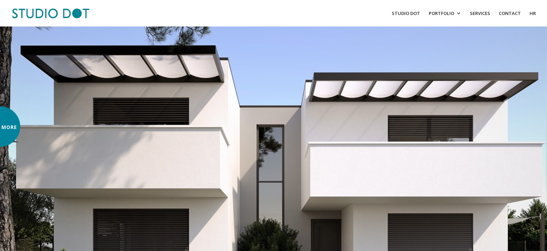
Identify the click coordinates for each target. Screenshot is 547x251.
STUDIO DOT (406, 13)
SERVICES (480, 13)
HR (533, 13)
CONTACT (510, 13)
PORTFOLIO (441, 13)
